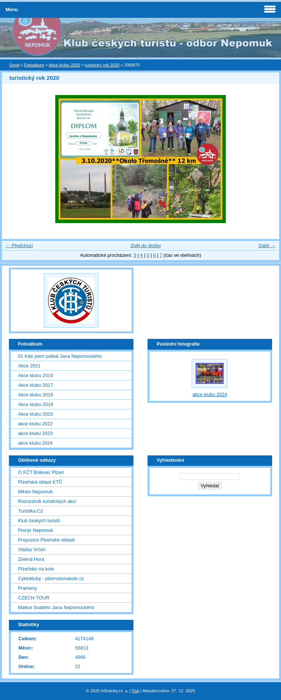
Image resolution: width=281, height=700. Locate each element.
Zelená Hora (31, 559)
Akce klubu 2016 (35, 375)
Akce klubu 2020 (64, 65)
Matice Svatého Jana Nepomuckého (56, 607)
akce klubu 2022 (35, 423)
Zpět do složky (145, 245)
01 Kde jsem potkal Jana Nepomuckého (60, 356)
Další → (266, 245)
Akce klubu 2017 (35, 385)
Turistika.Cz (30, 511)
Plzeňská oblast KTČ (40, 482)
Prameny (27, 588)
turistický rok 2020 (102, 65)
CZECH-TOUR (33, 598)
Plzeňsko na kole (36, 569)
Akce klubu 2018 (35, 395)
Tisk (135, 690)
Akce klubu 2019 (35, 404)
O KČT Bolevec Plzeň (41, 472)
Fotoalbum (34, 65)
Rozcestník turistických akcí (47, 501)
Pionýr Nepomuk (35, 530)
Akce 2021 (29, 366)
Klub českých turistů (39, 520)
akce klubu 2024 (35, 443)
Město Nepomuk (35, 491)
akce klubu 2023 (35, 433)
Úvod (14, 65)
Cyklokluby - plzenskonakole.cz (51, 578)
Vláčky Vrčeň (32, 549)
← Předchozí (19, 245)
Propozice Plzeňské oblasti (46, 540)
